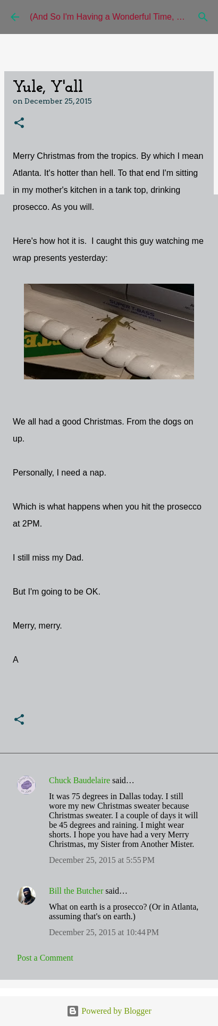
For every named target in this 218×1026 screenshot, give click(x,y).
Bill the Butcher (76, 890)
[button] (19, 123)
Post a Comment (45, 957)
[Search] (203, 17)
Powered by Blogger (109, 1010)
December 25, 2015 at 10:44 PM (104, 932)
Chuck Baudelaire (79, 780)
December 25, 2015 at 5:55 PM (102, 859)
